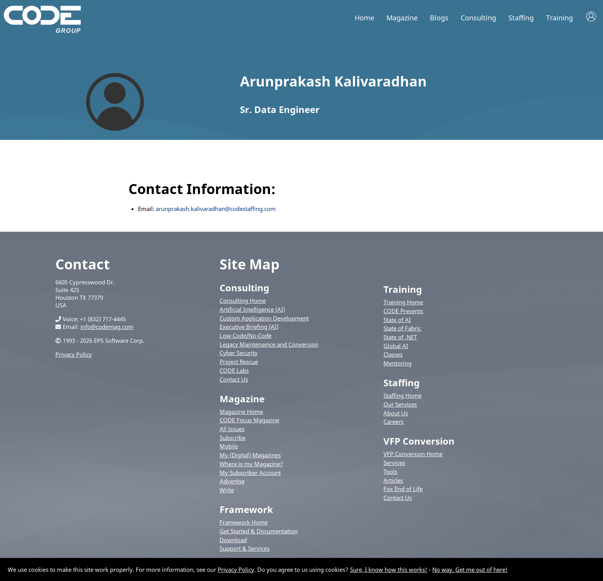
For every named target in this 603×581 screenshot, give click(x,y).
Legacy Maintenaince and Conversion (269, 344)
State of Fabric (402, 328)
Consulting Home (243, 300)
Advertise (232, 481)
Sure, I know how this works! (388, 569)
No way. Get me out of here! (470, 569)
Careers (393, 421)
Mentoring (397, 363)
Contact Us (234, 379)
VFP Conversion (419, 441)
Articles (393, 480)
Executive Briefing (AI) (249, 326)
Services (394, 462)
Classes (393, 354)
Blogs (439, 17)
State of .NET (400, 337)
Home (364, 17)
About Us (395, 413)
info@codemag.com (106, 326)
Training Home (403, 302)
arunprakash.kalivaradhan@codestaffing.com (216, 208)
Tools (390, 471)
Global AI (395, 346)
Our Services (400, 404)
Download (233, 540)
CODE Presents (403, 311)
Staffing (521, 17)
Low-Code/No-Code (246, 335)
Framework (246, 509)
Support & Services (245, 548)
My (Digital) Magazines (250, 455)
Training (559, 17)
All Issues (232, 429)
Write (227, 490)
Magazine (402, 17)
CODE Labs (234, 370)
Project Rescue (239, 361)
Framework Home (244, 522)
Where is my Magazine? (251, 464)
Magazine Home (241, 411)
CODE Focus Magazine (249, 420)
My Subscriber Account (250, 472)
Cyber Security (239, 353)
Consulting (478, 17)
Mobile (229, 446)
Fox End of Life (403, 489)
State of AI (397, 320)
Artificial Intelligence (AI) (252, 309)
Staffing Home (402, 395)
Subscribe (232, 438)
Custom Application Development (264, 318)
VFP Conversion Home (413, 454)
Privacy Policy (73, 354)
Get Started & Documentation (259, 531)
